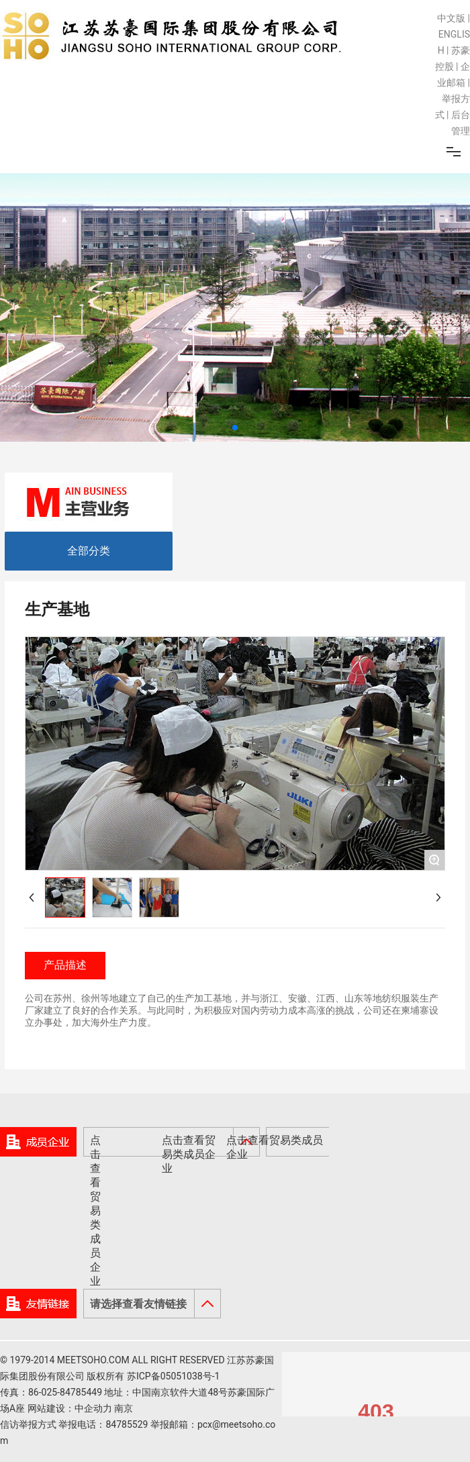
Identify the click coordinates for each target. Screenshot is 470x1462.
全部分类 (88, 550)
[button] (235, 427)
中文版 (451, 18)
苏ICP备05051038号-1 (173, 1376)
